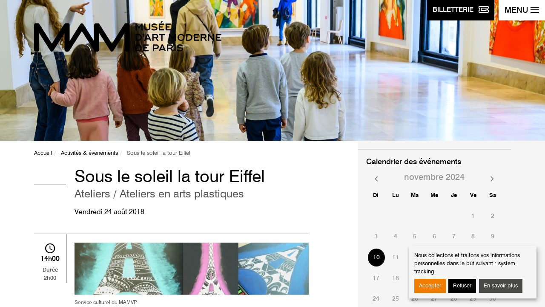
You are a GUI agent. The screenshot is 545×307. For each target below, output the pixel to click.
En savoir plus (501, 286)
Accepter (430, 286)
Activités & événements (89, 153)
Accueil (43, 153)
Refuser (462, 286)
